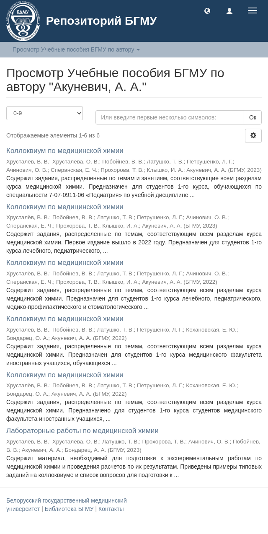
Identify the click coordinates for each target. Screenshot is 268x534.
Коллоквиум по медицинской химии (65, 151)
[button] (207, 10)
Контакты (111, 508)
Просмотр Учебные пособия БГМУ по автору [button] (76, 49)
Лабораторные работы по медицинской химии (82, 431)
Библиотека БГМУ (70, 508)
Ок (252, 117)
